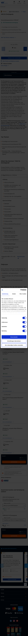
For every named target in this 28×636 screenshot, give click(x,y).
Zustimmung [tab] (5, 293)
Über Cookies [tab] (23, 293)
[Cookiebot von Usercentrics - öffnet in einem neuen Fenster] (20, 290)
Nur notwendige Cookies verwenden (14, 345)
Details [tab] (14, 293)
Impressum (21, 312)
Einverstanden (14, 337)
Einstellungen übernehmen (14, 341)
